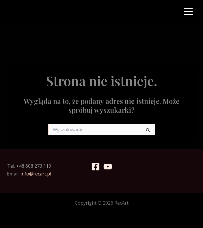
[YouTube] (107, 166)
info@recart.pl (36, 174)
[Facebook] (95, 166)
